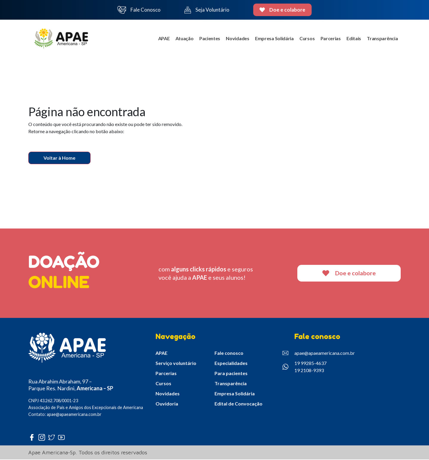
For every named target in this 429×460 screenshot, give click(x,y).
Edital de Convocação (238, 404)
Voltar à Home (59, 158)
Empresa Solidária (273, 39)
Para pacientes (231, 374)
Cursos (306, 39)
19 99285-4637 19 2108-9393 (304, 367)
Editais (353, 39)
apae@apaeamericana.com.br (318, 354)
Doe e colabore (282, 10)
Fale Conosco (139, 10)
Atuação (183, 39)
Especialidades (231, 364)
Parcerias (330, 39)
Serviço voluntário (176, 364)
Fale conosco (228, 354)
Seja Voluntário (206, 10)
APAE (162, 39)
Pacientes (208, 39)
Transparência (382, 39)
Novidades (236, 39)
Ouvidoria (167, 404)
